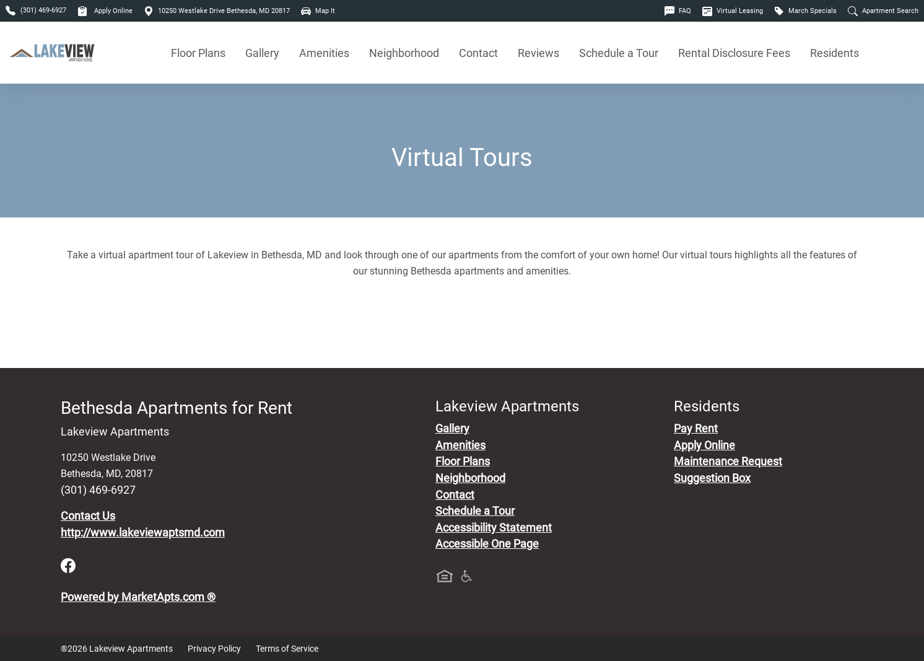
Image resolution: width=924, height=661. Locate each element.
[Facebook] (68, 565)
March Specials (805, 11)
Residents (834, 52)
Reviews (538, 52)
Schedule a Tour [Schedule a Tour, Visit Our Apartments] (618, 52)
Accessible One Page (487, 544)
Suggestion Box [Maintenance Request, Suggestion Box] (712, 478)
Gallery (262, 52)
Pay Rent (696, 428)
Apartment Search (883, 11)
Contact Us (88, 516)
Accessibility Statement (493, 528)
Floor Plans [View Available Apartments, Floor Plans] (198, 52)
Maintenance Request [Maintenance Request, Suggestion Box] (728, 461)
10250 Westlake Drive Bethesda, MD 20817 (217, 11)
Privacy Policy (214, 649)
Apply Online (105, 11)
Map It (318, 11)
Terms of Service (287, 649)
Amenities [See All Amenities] (324, 52)
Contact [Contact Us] (478, 52)
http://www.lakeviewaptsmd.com (143, 533)
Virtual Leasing (732, 11)
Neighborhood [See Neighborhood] (404, 52)
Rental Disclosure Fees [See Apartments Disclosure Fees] (734, 52)
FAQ (678, 11)
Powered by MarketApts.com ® (138, 597)
